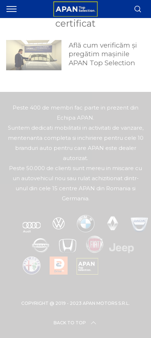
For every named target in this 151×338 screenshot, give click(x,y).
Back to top (75, 323)
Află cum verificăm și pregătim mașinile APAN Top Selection (103, 54)
